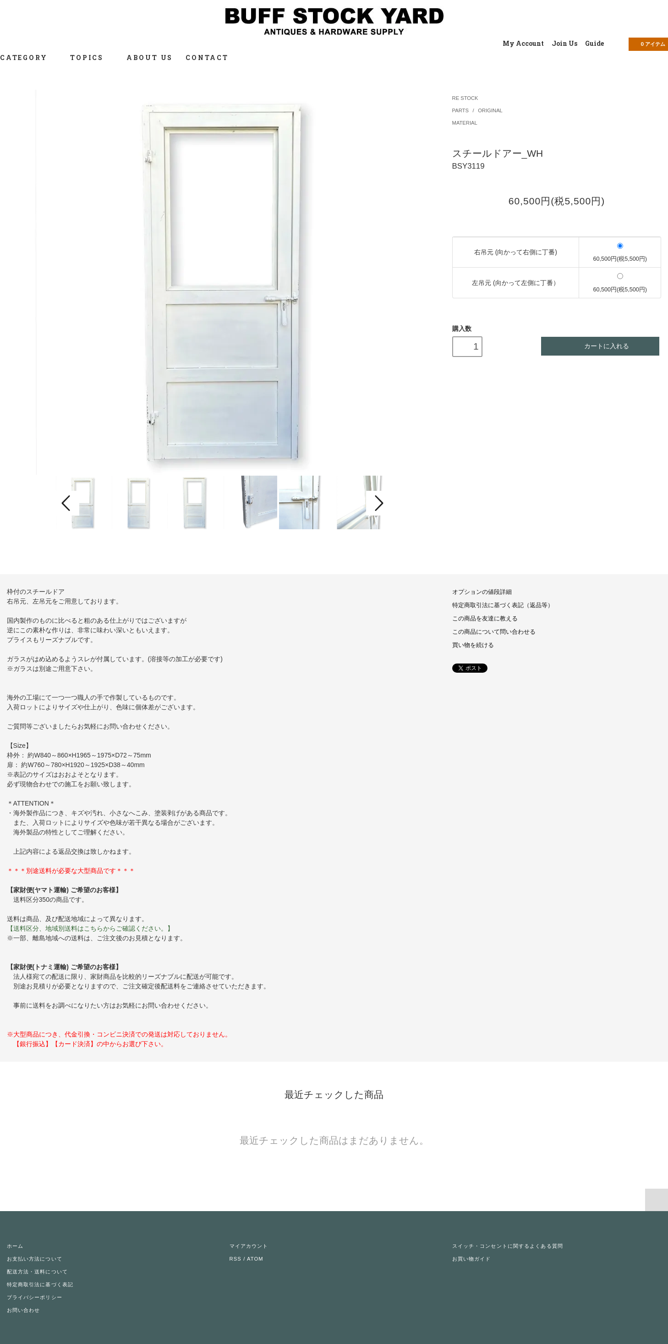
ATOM (255, 1259)
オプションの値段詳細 (482, 592)
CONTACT (207, 57)
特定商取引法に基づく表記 (40, 1284)
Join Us (564, 43)
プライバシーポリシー (34, 1297)
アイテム (647, 43)
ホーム (15, 1246)
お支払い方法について (34, 1259)
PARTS (461, 110)
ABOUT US (149, 57)
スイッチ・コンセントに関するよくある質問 (507, 1246)
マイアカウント (249, 1246)
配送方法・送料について (37, 1271)
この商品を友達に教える (485, 618)
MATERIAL (464, 123)
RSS (235, 1259)
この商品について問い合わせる (494, 632)
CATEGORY (28, 57)
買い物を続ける (473, 645)
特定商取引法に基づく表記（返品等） (502, 605)
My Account (523, 43)
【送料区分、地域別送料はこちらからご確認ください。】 (90, 928)
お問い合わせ (23, 1310)
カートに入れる (600, 346)
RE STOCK (465, 98)
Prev (67, 503)
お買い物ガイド (471, 1259)
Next (378, 503)
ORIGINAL (490, 110)
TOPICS (92, 57)
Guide (594, 43)
